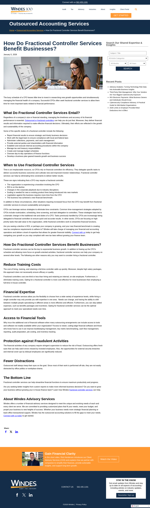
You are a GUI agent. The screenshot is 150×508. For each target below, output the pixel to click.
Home (11, 30)
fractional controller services (81, 390)
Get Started (121, 15)
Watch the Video (108, 459)
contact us (67, 487)
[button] (6, 431)
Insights (112, 9)
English (135, 506)
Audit (64, 9)
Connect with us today (13, 416)
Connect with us (78, 232)
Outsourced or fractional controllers (39, 120)
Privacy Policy (81, 504)
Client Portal (124, 9)
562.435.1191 (82, 2)
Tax (72, 9)
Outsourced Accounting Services (29, 30)
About (103, 9)
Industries (92, 9)
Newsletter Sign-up (126, 495)
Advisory (81, 9)
